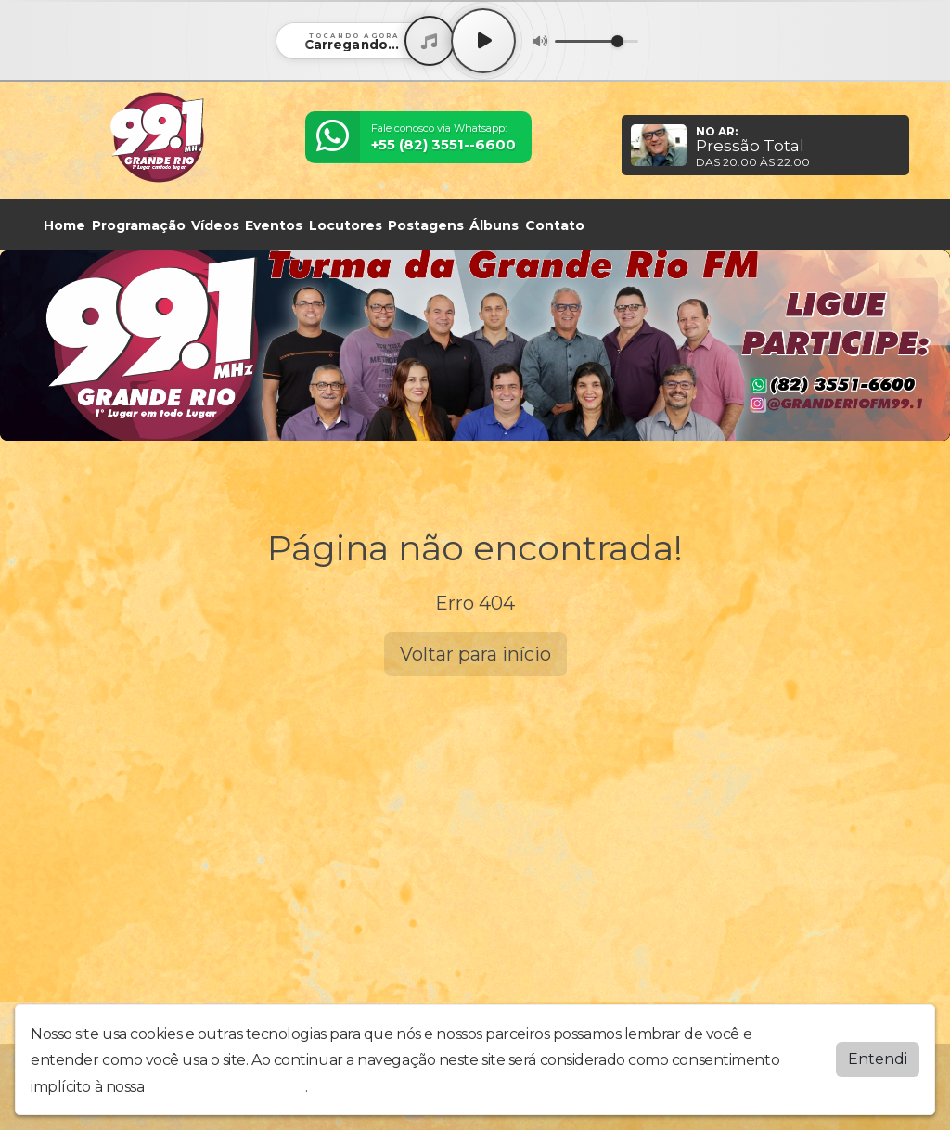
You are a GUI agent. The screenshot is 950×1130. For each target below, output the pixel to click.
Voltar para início (475, 654)
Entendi (877, 1059)
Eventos (273, 225)
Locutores (345, 225)
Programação (139, 225)
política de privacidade (226, 1087)
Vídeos (215, 225)
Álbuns (494, 225)
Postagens (426, 225)
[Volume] (596, 41)
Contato (554, 225)
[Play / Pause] (483, 40)
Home (64, 225)
